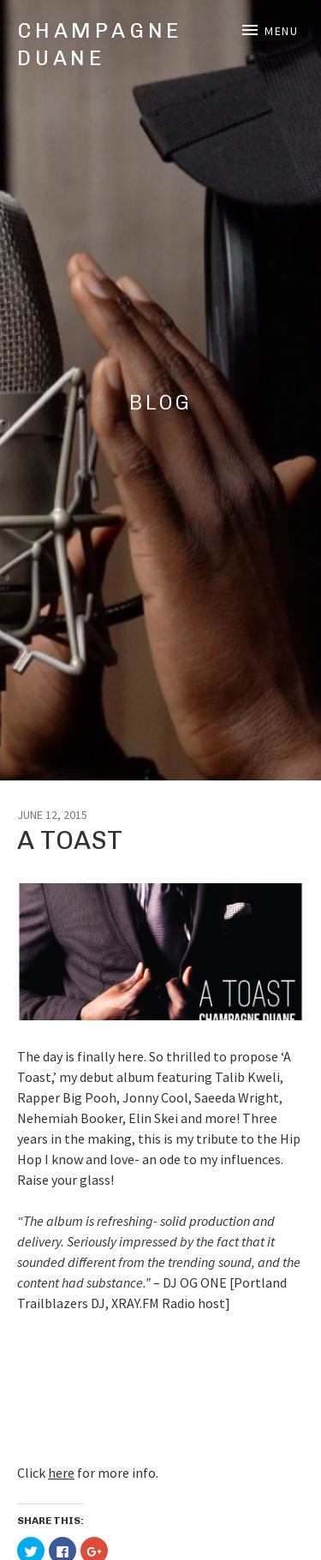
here (61, 1472)
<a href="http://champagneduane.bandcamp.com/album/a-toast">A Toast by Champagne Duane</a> (160, 1385)
